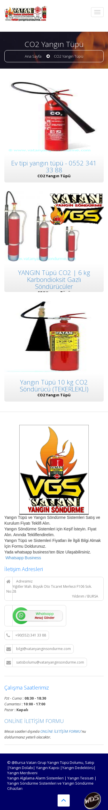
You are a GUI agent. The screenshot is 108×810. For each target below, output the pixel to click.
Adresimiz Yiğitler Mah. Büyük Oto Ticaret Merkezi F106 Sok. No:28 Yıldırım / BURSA (52, 589)
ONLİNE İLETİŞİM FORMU (34, 720)
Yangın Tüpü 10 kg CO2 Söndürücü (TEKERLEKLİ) (54, 384)
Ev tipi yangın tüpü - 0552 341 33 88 (54, 166)
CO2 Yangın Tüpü (68, 56)
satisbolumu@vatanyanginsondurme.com (45, 662)
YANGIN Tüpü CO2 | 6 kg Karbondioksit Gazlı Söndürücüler (54, 279)
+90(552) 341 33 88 (26, 635)
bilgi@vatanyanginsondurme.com (38, 648)
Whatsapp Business (22, 557)
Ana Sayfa (33, 56)
